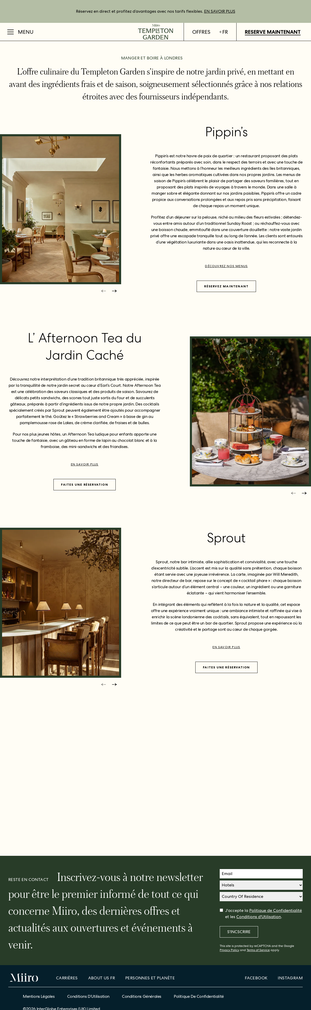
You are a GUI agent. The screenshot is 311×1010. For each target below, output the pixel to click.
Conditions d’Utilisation (88, 996)
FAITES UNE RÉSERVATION (84, 618)
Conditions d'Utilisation (258, 916)
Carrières (67, 978)
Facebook (256, 978)
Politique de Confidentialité (275, 910)
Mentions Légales (39, 996)
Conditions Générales (141, 996)
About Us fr (101, 978)
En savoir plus (85, 598)
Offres (201, 32)
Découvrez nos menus (226, 399)
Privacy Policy (229, 950)
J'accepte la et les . (263, 913)
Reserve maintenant (273, 32)
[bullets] (145, 152)
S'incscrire (239, 931)
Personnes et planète (150, 978)
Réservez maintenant (226, 420)
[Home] (155, 32)
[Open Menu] (20, 32)
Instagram (290, 978)
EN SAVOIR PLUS (219, 11)
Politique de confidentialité (199, 996)
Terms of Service (258, 950)
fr (223, 32)
